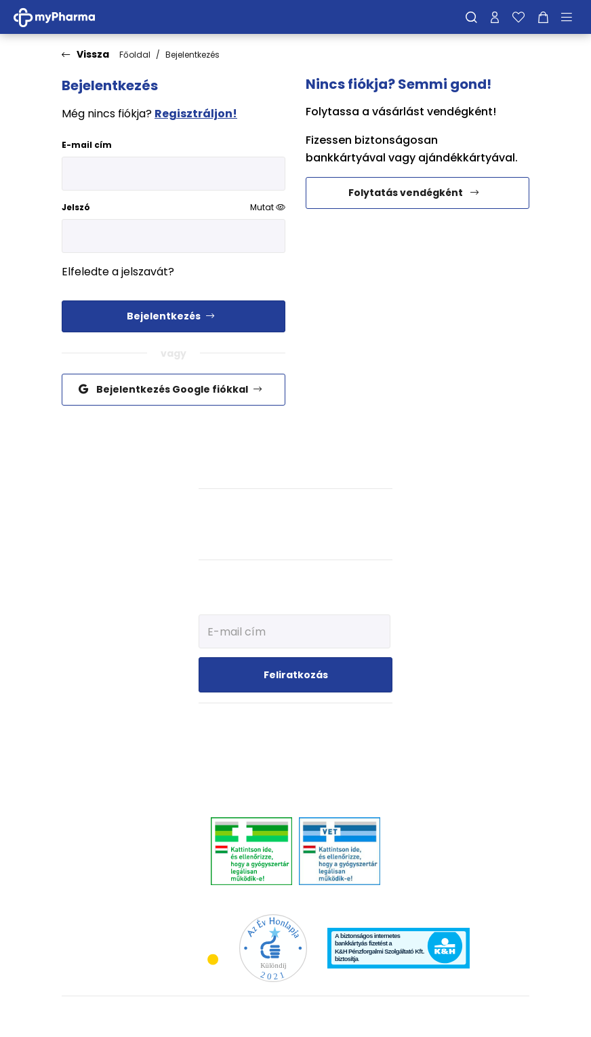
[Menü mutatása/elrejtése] (571, 17)
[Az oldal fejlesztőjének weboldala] (484, 1015)
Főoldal (134, 54)
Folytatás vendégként (414, 192)
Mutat (267, 207)
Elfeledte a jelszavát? (118, 271)
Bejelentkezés (192, 54)
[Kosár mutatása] (543, 17)
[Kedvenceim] (518, 17)
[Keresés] (471, 17)
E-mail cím (87, 145)
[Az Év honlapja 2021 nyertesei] (273, 947)
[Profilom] (494, 17)
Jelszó (173, 207)
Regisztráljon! (196, 113)
